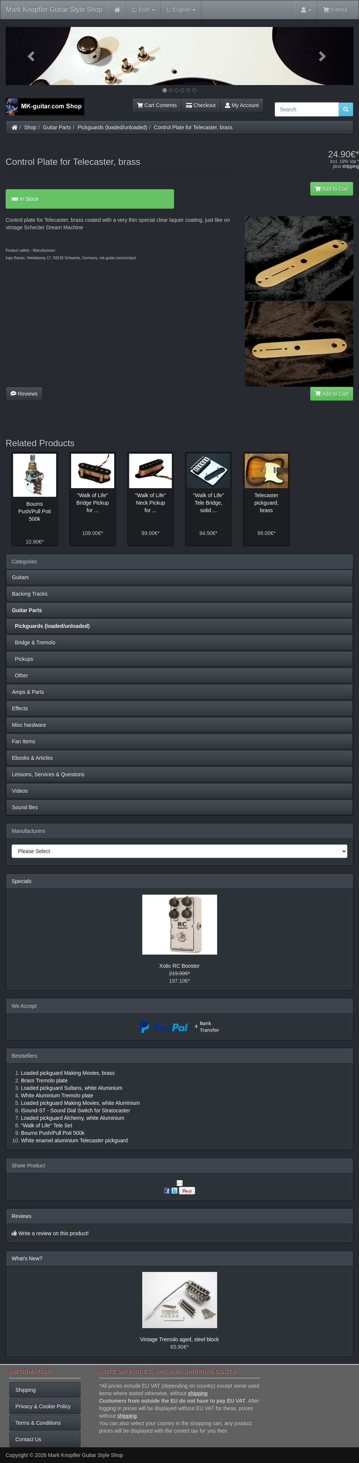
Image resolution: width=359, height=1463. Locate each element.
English (181, 10)
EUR (143, 10)
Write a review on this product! (53, 1233)
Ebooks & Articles (32, 758)
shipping (350, 166)
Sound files (25, 807)
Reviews (24, 394)
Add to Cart (332, 189)
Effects (20, 708)
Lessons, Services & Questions (48, 774)
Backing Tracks (30, 594)
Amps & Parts (28, 692)
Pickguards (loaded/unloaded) (112, 127)
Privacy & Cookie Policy (43, 1406)
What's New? (27, 1258)
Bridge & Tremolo (33, 643)
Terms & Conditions (38, 1423)
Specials (21, 881)
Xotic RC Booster (179, 966)
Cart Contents (157, 105)
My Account (242, 105)
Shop (30, 127)
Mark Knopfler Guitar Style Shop (54, 9)
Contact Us (28, 1439)
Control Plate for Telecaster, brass (193, 127)
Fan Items (23, 741)
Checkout (201, 105)
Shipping (25, 1390)
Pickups (22, 659)
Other (20, 675)
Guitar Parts (57, 127)
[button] (32, 56)
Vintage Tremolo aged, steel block (179, 1339)
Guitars (20, 577)
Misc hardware (29, 725)
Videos (20, 791)
